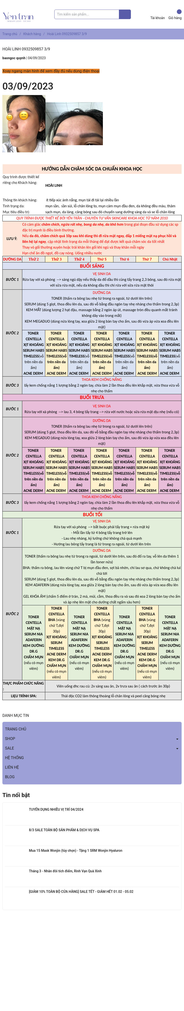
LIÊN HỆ (12, 767)
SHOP (10, 738)
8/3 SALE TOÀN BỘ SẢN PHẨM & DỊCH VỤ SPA (64, 830)
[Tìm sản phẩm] (92, 14)
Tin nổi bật (16, 795)
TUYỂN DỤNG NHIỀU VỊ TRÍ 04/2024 (56, 809)
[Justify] (125, 14)
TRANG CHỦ (15, 729)
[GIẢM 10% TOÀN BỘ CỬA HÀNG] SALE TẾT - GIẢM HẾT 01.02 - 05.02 (81, 892)
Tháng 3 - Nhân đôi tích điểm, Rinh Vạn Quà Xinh (65, 871)
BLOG (10, 777)
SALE (9, 748)
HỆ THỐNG (14, 758)
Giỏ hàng (175, 14)
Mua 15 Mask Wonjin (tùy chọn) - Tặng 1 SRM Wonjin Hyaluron (75, 850)
